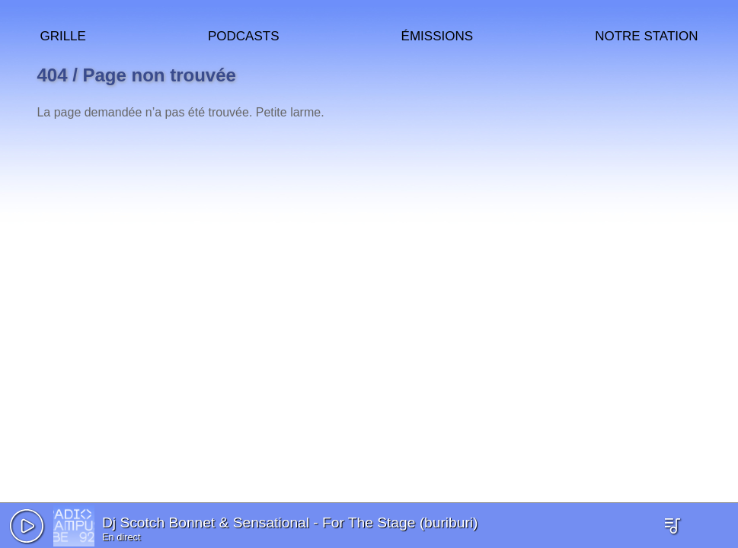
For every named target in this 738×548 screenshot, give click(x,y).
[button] (26, 525)
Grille (62, 34)
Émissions (437, 34)
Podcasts (244, 34)
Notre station (646, 34)
